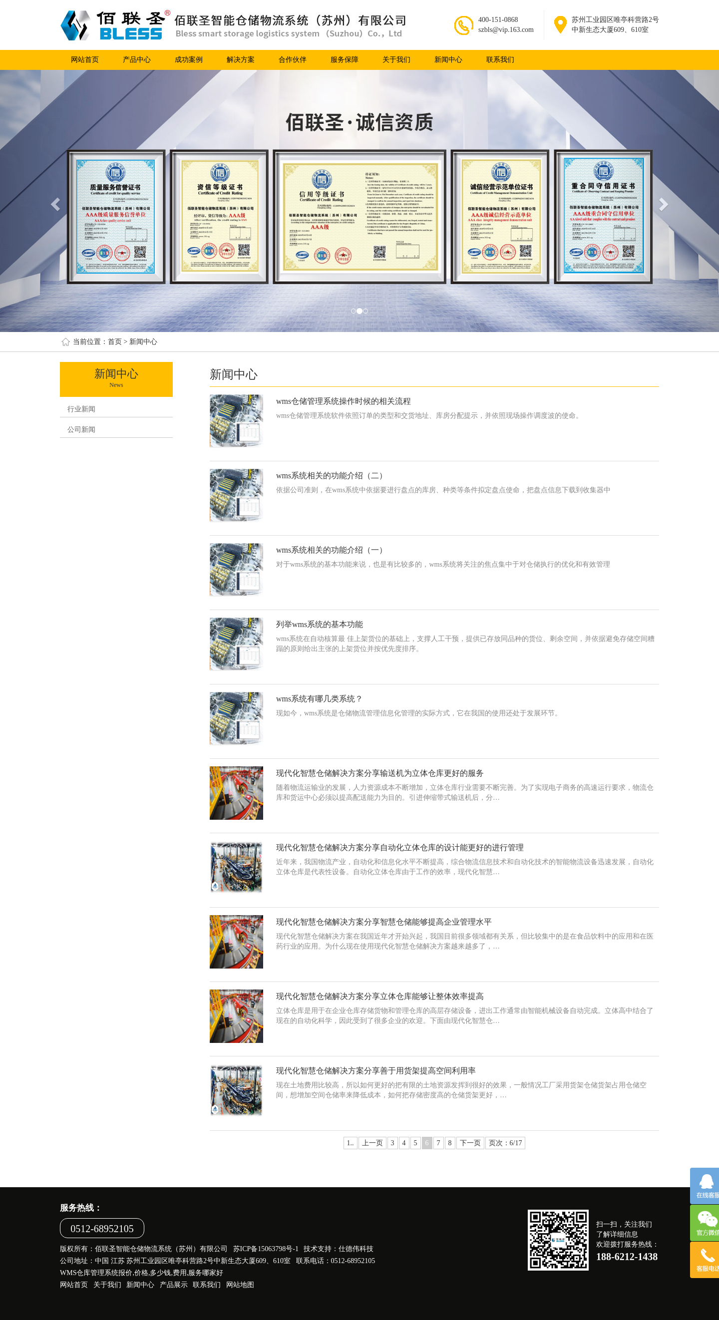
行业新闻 (81, 409)
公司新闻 (81, 429)
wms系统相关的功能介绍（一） (331, 550)
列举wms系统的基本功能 (319, 624)
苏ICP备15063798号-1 (266, 1249)
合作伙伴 (293, 59)
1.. (350, 1143)
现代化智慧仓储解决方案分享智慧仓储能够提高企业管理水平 (384, 922)
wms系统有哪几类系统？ (319, 698)
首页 (115, 341)
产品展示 (174, 1285)
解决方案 (241, 59)
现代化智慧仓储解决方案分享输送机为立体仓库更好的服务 (380, 773)
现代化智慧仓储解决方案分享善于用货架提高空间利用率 (376, 1070)
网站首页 (85, 59)
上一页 (372, 1143)
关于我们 (396, 59)
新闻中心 (448, 59)
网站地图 (240, 1285)
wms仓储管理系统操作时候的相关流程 (343, 401)
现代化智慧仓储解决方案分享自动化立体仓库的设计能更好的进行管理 (400, 847)
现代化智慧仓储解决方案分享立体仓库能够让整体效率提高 (380, 996)
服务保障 (345, 59)
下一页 (470, 1143)
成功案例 (189, 59)
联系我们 (500, 59)
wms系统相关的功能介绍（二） (331, 475)
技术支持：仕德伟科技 (338, 1249)
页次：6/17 (505, 1143)
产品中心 (137, 59)
